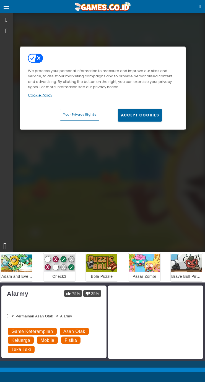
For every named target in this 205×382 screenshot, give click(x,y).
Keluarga (20, 340)
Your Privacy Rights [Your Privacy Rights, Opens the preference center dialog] (79, 114)
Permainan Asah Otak (34, 316)
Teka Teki (21, 349)
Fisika (71, 340)
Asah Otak (74, 331)
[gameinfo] (6, 31)
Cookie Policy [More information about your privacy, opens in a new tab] (40, 95)
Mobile (47, 340)
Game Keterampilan (32, 331)
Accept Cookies (140, 115)
